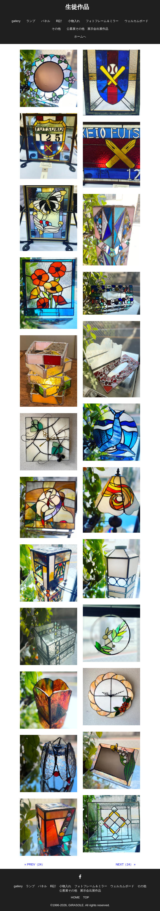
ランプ (30, 21)
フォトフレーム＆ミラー (102, 21)
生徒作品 (77, 6)
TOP (86, 897)
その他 (56, 28)
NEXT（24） (124, 864)
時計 (59, 21)
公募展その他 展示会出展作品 (87, 28)
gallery (16, 21)
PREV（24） (35, 864)
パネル (45, 21)
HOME (75, 897)
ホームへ (80, 36)
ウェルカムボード (136, 21)
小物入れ (74, 21)
